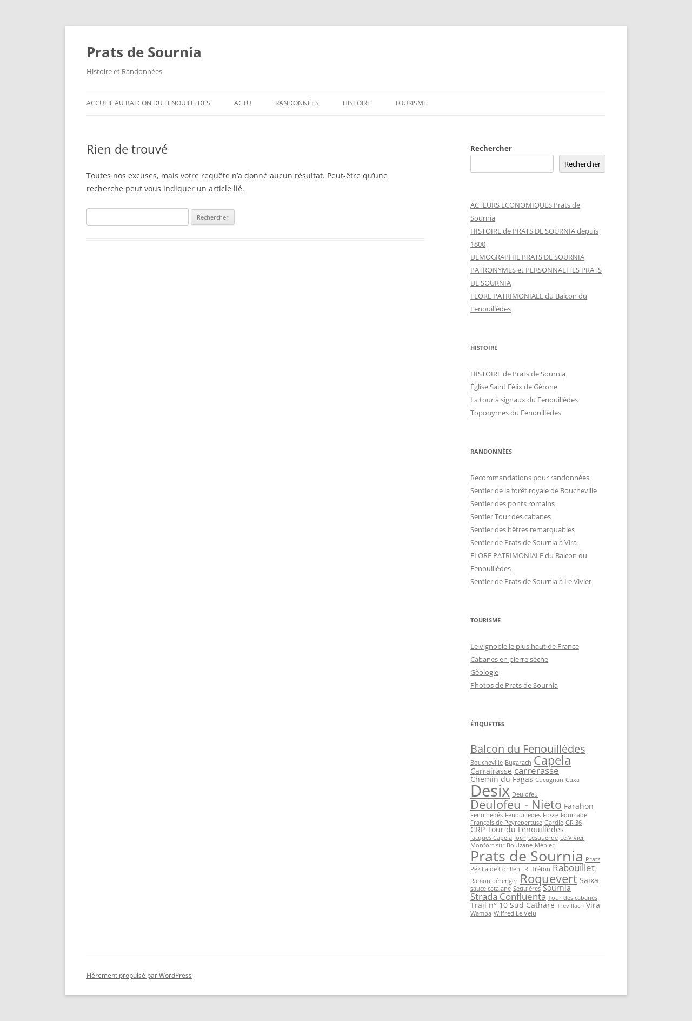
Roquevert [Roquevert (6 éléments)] (548, 878)
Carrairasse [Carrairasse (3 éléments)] (491, 771)
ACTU (242, 103)
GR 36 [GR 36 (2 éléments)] (573, 822)
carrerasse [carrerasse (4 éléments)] (536, 770)
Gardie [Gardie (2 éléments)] (553, 822)
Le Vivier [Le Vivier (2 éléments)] (572, 837)
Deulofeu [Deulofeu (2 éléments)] (525, 794)
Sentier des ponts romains (512, 503)
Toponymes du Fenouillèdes (515, 412)
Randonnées (297, 103)
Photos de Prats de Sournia (514, 685)
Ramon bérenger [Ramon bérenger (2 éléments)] (494, 881)
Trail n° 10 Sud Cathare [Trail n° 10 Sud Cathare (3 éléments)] (512, 905)
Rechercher (491, 148)
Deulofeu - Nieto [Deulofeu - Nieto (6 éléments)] (516, 804)
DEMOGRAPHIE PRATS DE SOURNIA (527, 257)
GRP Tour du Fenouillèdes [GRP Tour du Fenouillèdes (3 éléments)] (517, 829)
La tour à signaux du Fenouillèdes (524, 400)
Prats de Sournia (144, 52)
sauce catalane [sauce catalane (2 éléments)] (490, 888)
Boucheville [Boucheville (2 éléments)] (486, 762)
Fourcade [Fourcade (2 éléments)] (574, 815)
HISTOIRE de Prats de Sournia (517, 374)
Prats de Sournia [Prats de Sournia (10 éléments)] (526, 856)
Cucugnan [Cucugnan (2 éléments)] (549, 780)
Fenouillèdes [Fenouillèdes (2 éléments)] (523, 815)
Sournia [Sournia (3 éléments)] (557, 888)
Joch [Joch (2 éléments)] (520, 837)
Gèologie (484, 672)
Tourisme (411, 103)
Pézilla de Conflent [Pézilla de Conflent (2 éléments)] (496, 869)
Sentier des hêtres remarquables (522, 529)
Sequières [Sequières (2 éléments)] (527, 888)
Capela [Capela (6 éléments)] (552, 760)
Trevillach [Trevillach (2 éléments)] (570, 906)
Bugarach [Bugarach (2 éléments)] (518, 762)
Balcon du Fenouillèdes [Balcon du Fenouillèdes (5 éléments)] (527, 748)
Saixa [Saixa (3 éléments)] (589, 880)
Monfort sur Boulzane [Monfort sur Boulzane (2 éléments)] (501, 845)
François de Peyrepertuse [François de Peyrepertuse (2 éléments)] (506, 822)
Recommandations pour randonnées (529, 477)
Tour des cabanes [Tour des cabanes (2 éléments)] (572, 897)
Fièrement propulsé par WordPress (139, 975)
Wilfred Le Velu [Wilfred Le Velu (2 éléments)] (515, 913)
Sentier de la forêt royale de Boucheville (533, 490)
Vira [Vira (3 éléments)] (593, 905)
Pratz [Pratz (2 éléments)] (592, 859)
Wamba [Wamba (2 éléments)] (480, 913)
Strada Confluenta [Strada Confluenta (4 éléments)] (508, 896)
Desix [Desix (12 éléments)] (490, 790)
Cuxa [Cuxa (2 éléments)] (572, 780)
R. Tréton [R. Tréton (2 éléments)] (537, 869)
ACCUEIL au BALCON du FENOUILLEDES (148, 103)
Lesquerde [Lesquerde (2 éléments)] (543, 837)
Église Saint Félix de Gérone (513, 387)
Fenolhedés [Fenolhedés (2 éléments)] (486, 815)
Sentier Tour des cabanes (510, 516)
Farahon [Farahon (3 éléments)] (579, 806)
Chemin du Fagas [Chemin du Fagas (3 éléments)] (501, 779)
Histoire (357, 103)
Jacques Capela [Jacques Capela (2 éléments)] (491, 837)
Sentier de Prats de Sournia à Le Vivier (530, 581)
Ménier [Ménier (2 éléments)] (545, 845)
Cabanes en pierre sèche (509, 659)
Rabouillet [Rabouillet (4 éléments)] (574, 867)
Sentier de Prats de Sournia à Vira (523, 542)
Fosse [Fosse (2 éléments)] (550, 815)
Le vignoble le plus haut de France (524, 646)
